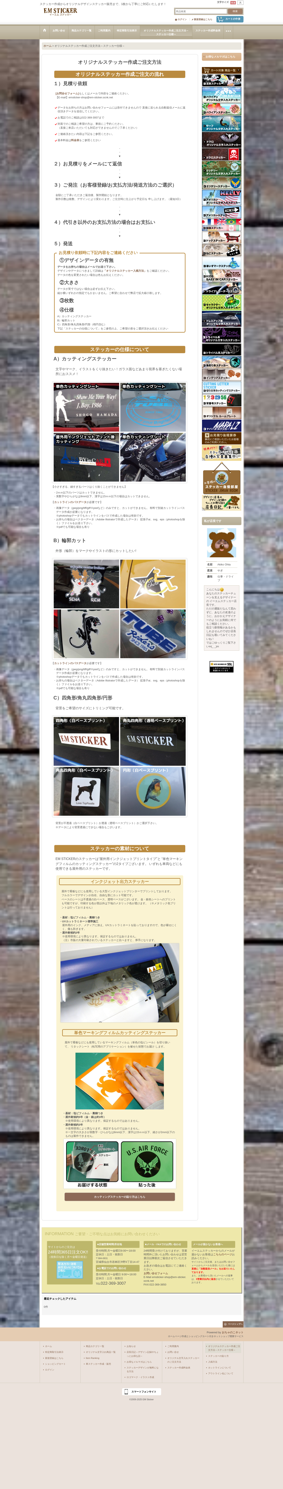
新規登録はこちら (203, 19)
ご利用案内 (173, 1346)
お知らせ (131, 1346)
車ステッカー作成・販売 (98, 1364)
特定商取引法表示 (54, 1352)
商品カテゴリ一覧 (95, 1346)
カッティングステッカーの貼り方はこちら (119, 1196)
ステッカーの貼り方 (218, 1356)
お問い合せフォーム (156, 1273)
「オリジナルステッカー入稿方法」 (125, 270)
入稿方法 (212, 1362)
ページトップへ (235, 1324)
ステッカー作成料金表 (178, 1367)
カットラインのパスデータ (70, 502)
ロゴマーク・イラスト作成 (140, 1377)
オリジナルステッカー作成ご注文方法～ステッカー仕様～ (224, 1348)
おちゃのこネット (232, 1332)
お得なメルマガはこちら (220, 56)
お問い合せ (173, 1352)
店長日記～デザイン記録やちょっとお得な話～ (143, 1354)
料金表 (75, 140)
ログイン (182, 19)
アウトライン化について (220, 1373)
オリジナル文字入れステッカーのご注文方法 (183, 1360)
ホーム (48, 1346)
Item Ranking (92, 1358)
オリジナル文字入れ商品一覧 (101, 1352)
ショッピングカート (55, 1364)
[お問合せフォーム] (67, 93)
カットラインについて (219, 1367)
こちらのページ (222, 1254)
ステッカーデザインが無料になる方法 (143, 1369)
